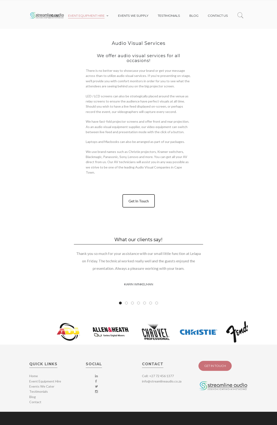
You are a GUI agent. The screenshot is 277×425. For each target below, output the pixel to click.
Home (33, 376)
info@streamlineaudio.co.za (161, 381)
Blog (32, 397)
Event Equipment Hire (45, 381)
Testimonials (38, 391)
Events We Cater (41, 386)
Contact (35, 402)
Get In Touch (139, 201)
